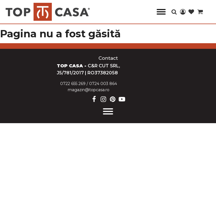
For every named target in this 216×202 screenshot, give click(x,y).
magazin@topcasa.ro (88, 89)
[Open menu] (161, 11)
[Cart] (200, 12)
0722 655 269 (73, 83)
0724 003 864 (103, 83)
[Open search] (174, 12)
